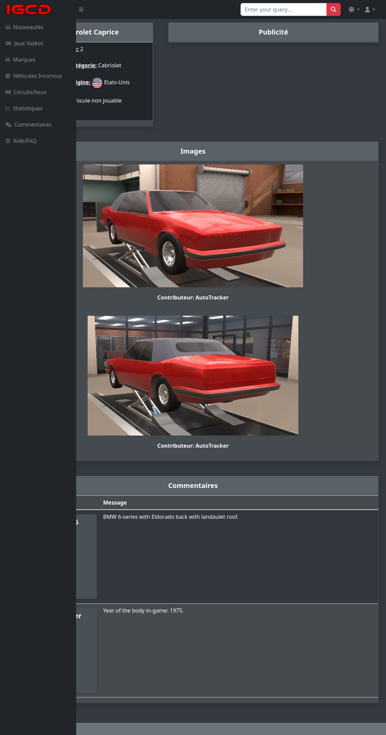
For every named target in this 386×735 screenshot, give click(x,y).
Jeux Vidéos (24, 43)
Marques (20, 59)
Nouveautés (24, 27)
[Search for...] (284, 9)
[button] (354, 9)
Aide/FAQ (21, 140)
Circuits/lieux (25, 92)
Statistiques (24, 108)
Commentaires (28, 124)
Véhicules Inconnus (33, 76)
